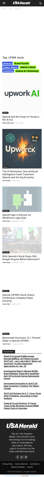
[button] (4, 3)
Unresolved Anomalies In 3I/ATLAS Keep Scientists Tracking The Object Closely (21, 386)
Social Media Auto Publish (12, 476)
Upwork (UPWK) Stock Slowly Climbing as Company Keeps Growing (18, 298)
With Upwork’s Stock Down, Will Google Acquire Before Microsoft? (21, 258)
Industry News (27, 67)
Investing (8, 70)
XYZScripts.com (35, 476)
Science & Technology (27, 70)
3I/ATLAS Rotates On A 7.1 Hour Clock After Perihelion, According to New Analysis (22, 396)
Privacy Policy (7, 464)
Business (6, 211)
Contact (30, 467)
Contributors (35, 464)
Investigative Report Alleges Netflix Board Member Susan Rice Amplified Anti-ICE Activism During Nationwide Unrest (21, 375)
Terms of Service (21, 464)
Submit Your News (18, 467)
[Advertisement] (22, 33)
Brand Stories (21, 63)
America (7, 63)
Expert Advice (10, 67)
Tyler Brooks (6, 180)
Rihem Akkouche (8, 123)
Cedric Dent (6, 221)
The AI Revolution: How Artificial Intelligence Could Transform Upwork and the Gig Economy (20, 174)
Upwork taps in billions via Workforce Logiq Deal (16, 216)
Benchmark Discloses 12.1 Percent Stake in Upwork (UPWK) (21, 339)
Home (4, 9)
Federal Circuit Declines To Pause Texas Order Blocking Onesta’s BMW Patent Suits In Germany (21, 406)
